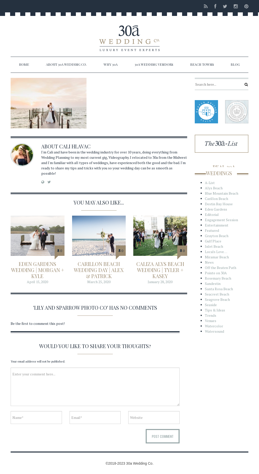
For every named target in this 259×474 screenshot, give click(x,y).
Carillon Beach (216, 198)
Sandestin (213, 283)
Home (24, 64)
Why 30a (111, 64)
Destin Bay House (219, 203)
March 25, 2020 (99, 281)
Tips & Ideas (215, 310)
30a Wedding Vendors (154, 64)
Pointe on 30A (216, 272)
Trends (210, 315)
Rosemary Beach (218, 278)
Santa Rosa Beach (219, 288)
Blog (235, 64)
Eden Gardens (216, 209)
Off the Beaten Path (220, 267)
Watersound (214, 331)
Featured (212, 230)
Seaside (211, 304)
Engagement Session (221, 219)
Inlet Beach (214, 246)
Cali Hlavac (75, 146)
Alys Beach (214, 188)
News (209, 262)
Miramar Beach (217, 257)
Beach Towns (202, 64)
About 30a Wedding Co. (66, 64)
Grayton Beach (216, 235)
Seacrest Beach (217, 294)
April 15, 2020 (37, 281)
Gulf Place (213, 241)
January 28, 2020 (160, 281)
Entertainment (216, 225)
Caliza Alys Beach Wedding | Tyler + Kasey (160, 269)
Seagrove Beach (217, 299)
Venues (210, 320)
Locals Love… (216, 251)
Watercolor (214, 326)
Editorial (212, 214)
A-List (210, 182)
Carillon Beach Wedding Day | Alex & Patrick (99, 269)
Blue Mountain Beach (221, 193)
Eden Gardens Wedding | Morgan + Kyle (37, 269)
